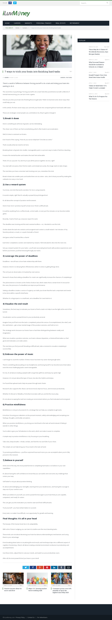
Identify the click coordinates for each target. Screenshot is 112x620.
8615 (107, 59)
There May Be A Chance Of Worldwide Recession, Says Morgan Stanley (98, 51)
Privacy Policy (20, 617)
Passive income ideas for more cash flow (13, 589)
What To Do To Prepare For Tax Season (98, 97)
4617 (107, 83)
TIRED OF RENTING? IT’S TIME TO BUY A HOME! (98, 87)
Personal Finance (43, 23)
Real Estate (60, 23)
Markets (28, 23)
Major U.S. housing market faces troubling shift (37, 589)
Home (7, 23)
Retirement (74, 23)
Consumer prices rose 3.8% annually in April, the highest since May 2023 (62, 590)
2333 (107, 93)
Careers (17, 23)
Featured (69, 77)
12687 (106, 47)
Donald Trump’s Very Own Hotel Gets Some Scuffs (98, 76)
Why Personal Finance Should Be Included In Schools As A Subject (96, 64)
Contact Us (31, 617)
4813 (107, 72)
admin (7, 77)
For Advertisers (42, 617)
